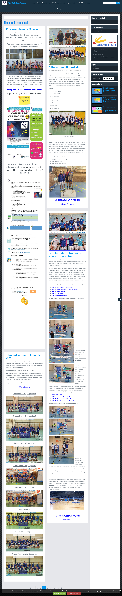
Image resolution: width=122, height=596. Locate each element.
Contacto (87, 3)
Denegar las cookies (74, 593)
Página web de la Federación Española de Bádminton (104, 51)
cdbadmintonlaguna (12, 32)
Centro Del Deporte (98, 54)
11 (58, 588)
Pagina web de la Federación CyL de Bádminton (103, 58)
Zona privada (61, 9)
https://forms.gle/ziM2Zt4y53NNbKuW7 (24, 93)
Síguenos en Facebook (98, 18)
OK (118, 3)
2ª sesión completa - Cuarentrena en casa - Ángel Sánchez (109, 90)
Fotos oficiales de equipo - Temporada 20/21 (23, 356)
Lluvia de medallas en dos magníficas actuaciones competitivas (65, 254)
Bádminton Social (78, 3)
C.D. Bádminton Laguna (16, 3)
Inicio (33, 3)
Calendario (96, 68)
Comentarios (33, 32)
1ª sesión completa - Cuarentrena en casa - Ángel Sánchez (109, 99)
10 (54, 588)
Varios (27, 32)
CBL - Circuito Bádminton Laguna (61, 3)
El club (38, 3)
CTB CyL (72, 259)
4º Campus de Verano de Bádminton (22, 29)
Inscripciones (46, 3)
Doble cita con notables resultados (64, 67)
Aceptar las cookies (59, 593)
